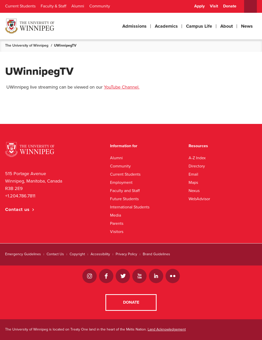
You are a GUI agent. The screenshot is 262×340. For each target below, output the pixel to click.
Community (99, 6)
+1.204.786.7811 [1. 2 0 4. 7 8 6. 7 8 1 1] (20, 196)
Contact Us (55, 254)
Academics (166, 26)
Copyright (77, 254)
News (247, 26)
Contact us (17, 209)
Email (193, 174)
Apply (199, 6)
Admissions (134, 26)
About (226, 26)
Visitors (116, 231)
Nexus (194, 190)
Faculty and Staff (125, 190)
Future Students (124, 198)
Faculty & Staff (53, 6)
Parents (116, 223)
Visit (214, 6)
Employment (121, 182)
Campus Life (199, 26)
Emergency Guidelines (23, 254)
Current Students (20, 6)
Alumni (77, 6)
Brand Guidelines (156, 254)
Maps (193, 182)
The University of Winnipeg (26, 45)
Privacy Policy (126, 254)
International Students (129, 207)
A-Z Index (197, 157)
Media (115, 215)
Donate (229, 6)
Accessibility (100, 254)
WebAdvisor (199, 198)
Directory (197, 166)
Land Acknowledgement (167, 329)
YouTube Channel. (121, 87)
